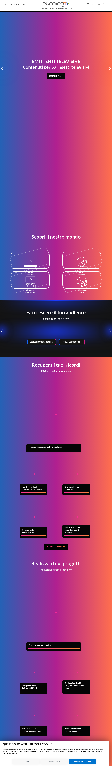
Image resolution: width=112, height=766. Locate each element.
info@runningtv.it (58, 732)
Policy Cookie (91, 736)
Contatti (17, 4)
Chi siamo (8, 4)
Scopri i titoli (55, 25)
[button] (2, 18)
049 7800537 (58, 730)
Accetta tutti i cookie (82, 761)
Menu (24, 4)
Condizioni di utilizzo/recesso (91, 730)
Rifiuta (26, 761)
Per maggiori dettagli (10, 753)
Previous (2, 650)
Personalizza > (54, 761)
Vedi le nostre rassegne (40, 189)
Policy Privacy (91, 734)
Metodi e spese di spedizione (91, 732)
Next (96, 650)
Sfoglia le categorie (71, 189)
